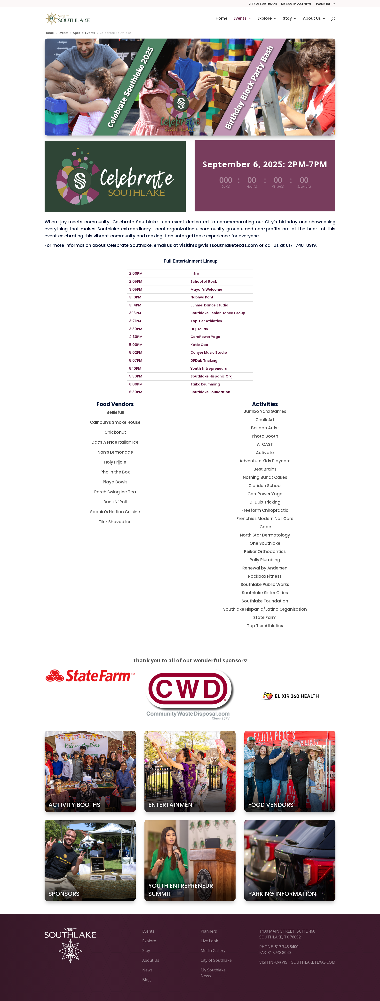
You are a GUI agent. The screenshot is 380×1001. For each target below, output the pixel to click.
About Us (312, 19)
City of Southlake (263, 3)
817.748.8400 (286, 946)
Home (221, 19)
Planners (323, 3)
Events (240, 19)
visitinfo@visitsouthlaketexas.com (218, 245)
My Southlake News (296, 3)
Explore (265, 19)
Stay (287, 19)
